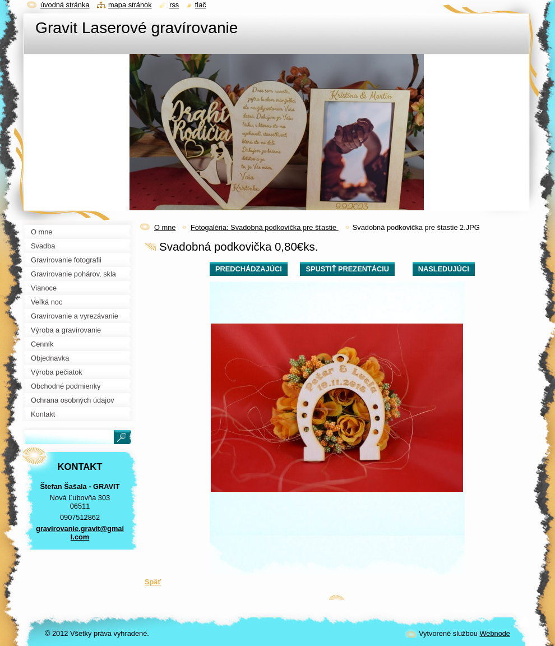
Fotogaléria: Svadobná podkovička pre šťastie (265, 227)
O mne (164, 227)
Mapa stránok (130, 5)
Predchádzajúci (248, 269)
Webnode (494, 633)
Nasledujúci (443, 269)
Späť (153, 582)
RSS (174, 5)
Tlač (200, 5)
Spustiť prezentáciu (347, 269)
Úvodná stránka (65, 5)
